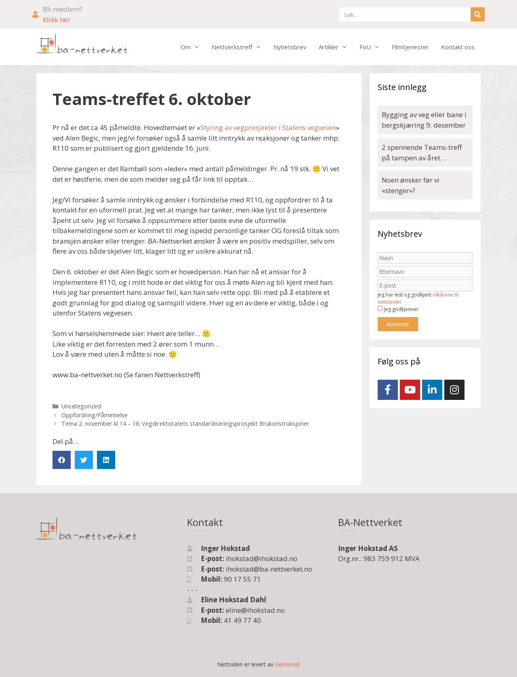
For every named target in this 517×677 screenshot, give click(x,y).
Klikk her (56, 19)
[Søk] (478, 14)
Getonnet (287, 664)
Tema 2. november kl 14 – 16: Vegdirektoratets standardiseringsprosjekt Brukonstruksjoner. (186, 423)
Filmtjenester (410, 47)
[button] (62, 460)
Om (193, 47)
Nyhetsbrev (290, 47)
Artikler (336, 47)
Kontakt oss (458, 47)
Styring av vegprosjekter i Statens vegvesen (268, 127)
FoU (372, 47)
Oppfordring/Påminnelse (94, 415)
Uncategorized (81, 406)
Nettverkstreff (239, 47)
